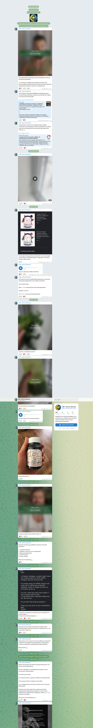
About (60, 30)
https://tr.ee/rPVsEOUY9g (25, 582)
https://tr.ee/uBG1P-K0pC (25, 568)
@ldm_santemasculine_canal (69, 10)
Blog (64, 30)
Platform (72, 30)
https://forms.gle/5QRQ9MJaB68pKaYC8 (29, 502)
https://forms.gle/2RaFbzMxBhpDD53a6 (39, 359)
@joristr (47, 294)
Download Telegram (66, 27)
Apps (67, 30)
